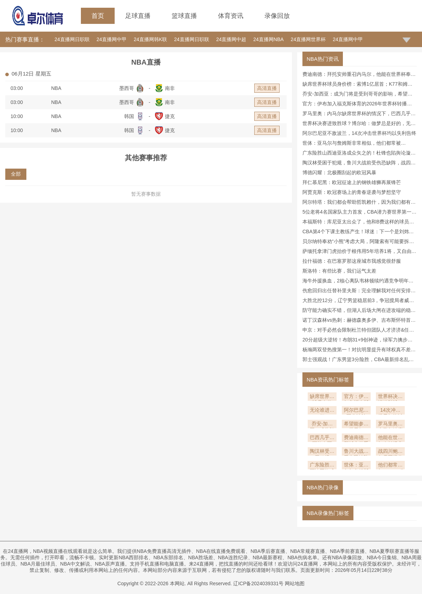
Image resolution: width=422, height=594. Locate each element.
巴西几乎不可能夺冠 (322, 438)
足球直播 (138, 15)
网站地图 (295, 583)
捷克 (170, 116)
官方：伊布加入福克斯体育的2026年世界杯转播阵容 (356, 397)
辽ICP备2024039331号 (258, 583)
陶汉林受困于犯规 (322, 452)
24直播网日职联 (72, 39)
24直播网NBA (268, 39)
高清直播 (267, 88)
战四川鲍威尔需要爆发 (390, 452)
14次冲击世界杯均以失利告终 (390, 411)
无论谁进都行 (322, 411)
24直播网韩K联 (150, 39)
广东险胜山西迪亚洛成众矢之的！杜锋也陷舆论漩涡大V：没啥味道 (322, 465)
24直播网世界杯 (308, 39)
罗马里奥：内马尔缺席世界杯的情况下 (390, 424)
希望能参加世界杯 (356, 424)
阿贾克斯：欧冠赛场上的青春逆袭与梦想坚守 (351, 192)
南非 (170, 88)
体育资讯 (230, 15)
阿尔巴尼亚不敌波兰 (356, 411)
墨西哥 (126, 88)
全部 (16, 174)
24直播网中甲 (112, 39)
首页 (97, 15)
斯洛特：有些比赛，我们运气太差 (339, 271)
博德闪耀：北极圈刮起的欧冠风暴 (339, 172)
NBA (56, 88)
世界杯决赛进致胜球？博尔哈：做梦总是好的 (390, 397)
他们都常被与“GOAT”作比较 (391, 465)
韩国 (129, 116)
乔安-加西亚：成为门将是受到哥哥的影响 (322, 424)
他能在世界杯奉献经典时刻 (390, 438)
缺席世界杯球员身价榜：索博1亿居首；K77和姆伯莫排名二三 (322, 397)
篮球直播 (184, 15)
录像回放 (277, 15)
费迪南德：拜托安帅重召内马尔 (356, 438)
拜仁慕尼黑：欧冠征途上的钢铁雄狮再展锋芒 (351, 182)
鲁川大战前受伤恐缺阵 (356, 452)
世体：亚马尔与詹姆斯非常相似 (356, 465)
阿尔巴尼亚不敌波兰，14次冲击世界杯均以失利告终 (359, 133)
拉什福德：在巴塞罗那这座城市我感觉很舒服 (351, 261)
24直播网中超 (231, 39)
